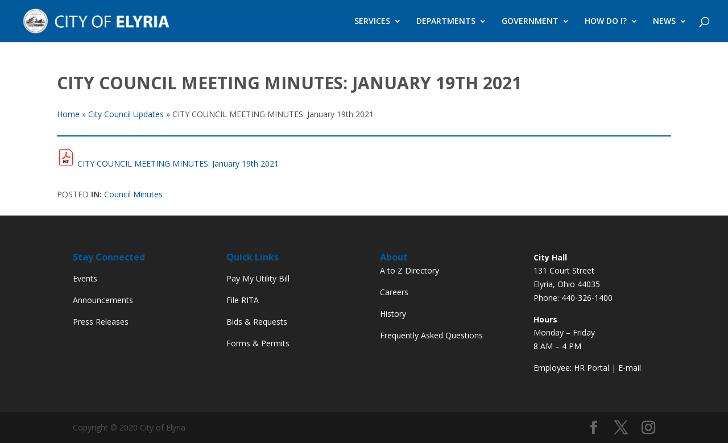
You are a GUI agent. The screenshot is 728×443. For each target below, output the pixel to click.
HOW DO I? (606, 21)
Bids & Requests (256, 321)
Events (85, 278)
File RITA (242, 300)
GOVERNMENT (530, 21)
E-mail (629, 367)
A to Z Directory (409, 270)
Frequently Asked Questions (431, 335)
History (393, 313)
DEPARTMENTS (445, 21)
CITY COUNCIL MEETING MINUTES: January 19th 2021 (178, 163)
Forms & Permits (257, 343)
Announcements (103, 300)
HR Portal (591, 367)
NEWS (664, 21)
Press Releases (101, 321)
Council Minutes (133, 194)
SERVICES (372, 21)
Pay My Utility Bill (257, 278)
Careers (394, 292)
